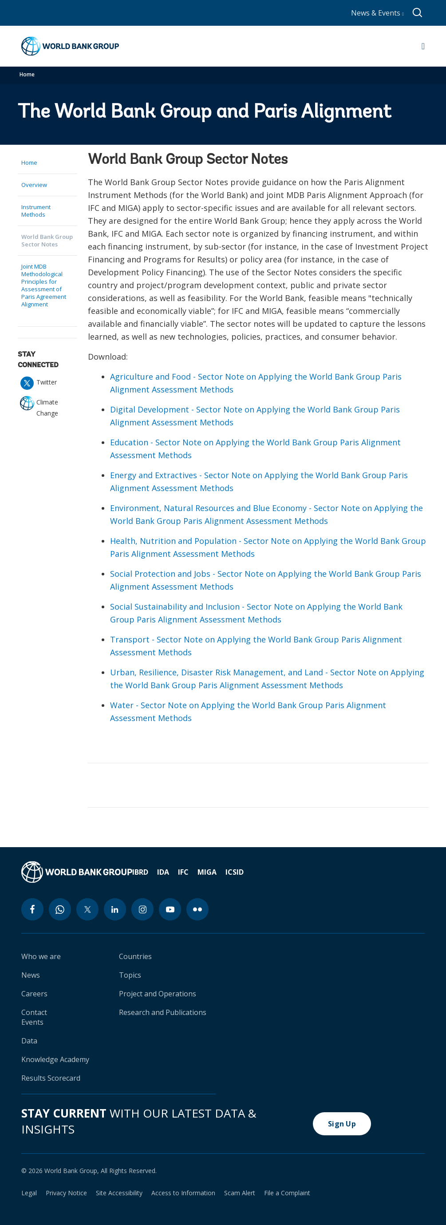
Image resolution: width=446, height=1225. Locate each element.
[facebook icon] (32, 909)
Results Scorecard (50, 1078)
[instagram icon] (142, 909)
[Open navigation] (423, 46)
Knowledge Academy (55, 1059)
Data (29, 1041)
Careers (34, 994)
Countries (135, 956)
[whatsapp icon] (60, 909)
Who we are (41, 956)
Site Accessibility (119, 1193)
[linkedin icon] (115, 909)
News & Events (377, 13)
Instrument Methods (36, 210)
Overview (34, 185)
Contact (34, 1012)
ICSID (234, 872)
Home (27, 74)
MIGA (207, 872)
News (30, 975)
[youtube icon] (170, 909)
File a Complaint (287, 1193)
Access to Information (183, 1193)
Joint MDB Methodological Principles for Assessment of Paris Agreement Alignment (43, 285)
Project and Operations (157, 994)
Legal (29, 1193)
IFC (183, 872)
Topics (130, 975)
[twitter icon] (87, 909)
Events (32, 1022)
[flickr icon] (197, 909)
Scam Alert (239, 1193)
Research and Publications (162, 1012)
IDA (163, 872)
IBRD (140, 872)
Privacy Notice (66, 1193)
